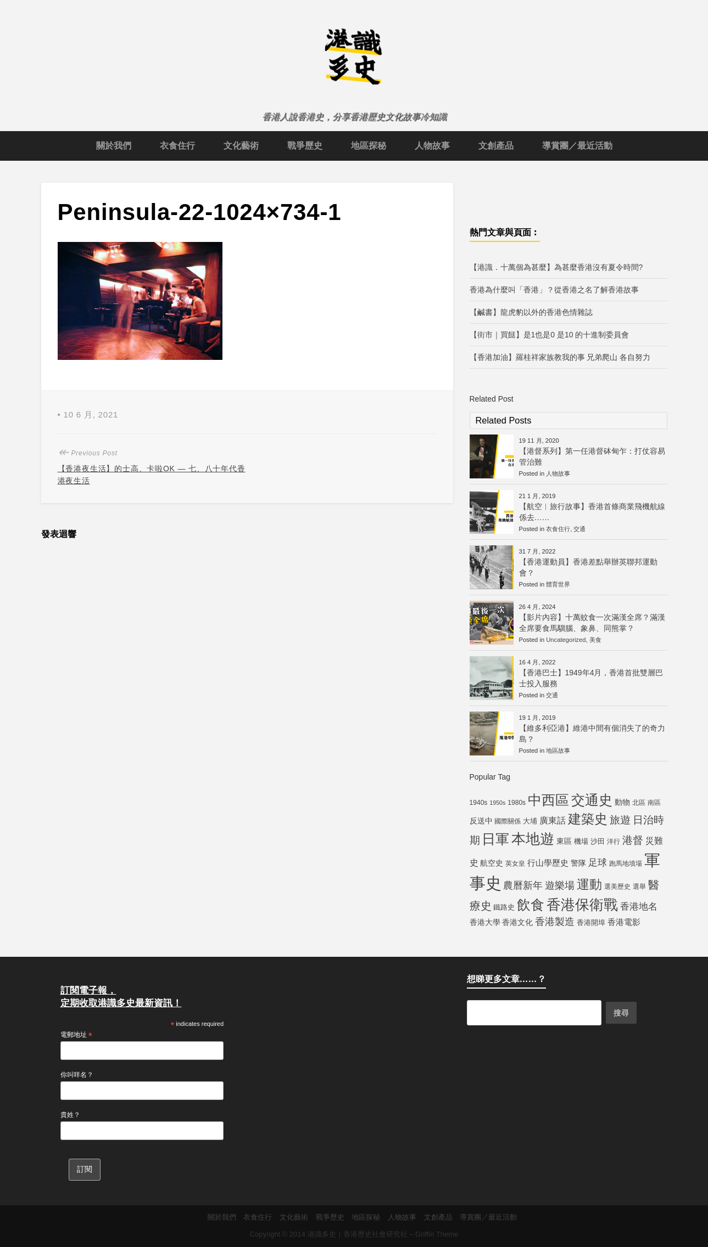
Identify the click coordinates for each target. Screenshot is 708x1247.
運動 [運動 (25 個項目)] (589, 884)
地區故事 (558, 750)
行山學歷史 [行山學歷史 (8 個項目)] (547, 862)
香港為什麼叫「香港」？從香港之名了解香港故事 (554, 289)
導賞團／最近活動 (577, 145)
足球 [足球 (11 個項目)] (597, 862)
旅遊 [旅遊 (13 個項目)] (620, 820)
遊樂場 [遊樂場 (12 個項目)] (560, 885)
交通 (579, 529)
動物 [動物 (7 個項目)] (622, 802)
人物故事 (432, 145)
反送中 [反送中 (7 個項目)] (481, 820)
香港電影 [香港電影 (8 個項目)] (623, 922)
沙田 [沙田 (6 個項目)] (597, 841)
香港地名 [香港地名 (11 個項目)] (638, 906)
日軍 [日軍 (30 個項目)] (495, 839)
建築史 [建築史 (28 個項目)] (587, 818)
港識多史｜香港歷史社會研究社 (358, 1234)
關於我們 (113, 145)
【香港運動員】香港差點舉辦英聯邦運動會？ (588, 567)
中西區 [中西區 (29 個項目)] (548, 800)
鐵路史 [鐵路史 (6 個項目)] (504, 907)
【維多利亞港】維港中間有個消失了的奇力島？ (592, 733)
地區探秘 (368, 145)
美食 (595, 639)
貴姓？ (70, 1115)
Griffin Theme (436, 1234)
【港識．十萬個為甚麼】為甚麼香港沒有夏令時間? (556, 267)
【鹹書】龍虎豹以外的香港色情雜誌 (531, 312)
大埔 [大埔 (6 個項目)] (530, 821)
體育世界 (558, 584)
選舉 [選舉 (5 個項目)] (639, 886)
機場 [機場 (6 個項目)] (581, 841)
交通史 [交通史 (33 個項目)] (591, 800)
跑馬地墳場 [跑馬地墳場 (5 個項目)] (625, 863)
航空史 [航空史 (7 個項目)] (491, 863)
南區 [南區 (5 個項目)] (654, 802)
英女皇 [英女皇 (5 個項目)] (515, 863)
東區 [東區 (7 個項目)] (564, 841)
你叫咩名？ (76, 1075)
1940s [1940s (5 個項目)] (479, 802)
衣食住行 (177, 145)
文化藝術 (241, 145)
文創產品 (496, 145)
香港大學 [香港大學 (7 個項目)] (485, 922)
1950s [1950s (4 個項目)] (497, 802)
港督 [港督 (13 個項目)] (632, 840)
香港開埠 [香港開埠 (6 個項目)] (591, 922)
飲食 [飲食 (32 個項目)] (530, 904)
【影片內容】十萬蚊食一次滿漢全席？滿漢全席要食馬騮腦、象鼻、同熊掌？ (592, 623)
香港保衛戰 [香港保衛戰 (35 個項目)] (582, 904)
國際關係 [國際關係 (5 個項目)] (507, 821)
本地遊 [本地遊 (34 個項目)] (532, 839)
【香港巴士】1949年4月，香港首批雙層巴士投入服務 (591, 678)
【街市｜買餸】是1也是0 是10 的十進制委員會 (549, 334)
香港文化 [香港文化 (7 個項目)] (517, 922)
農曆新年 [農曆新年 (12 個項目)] (523, 885)
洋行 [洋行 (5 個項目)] (613, 841)
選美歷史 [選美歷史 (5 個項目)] (617, 886)
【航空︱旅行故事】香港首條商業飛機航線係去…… (592, 512)
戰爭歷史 (304, 145)
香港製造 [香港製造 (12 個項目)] (555, 921)
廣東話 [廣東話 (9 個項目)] (552, 820)
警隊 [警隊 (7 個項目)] (578, 863)
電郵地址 (76, 1035)
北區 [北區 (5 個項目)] (638, 802)
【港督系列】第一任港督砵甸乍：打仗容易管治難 (592, 456)
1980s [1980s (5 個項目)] (517, 802)
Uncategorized (566, 639)
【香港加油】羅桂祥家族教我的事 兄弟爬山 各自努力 (560, 357)
